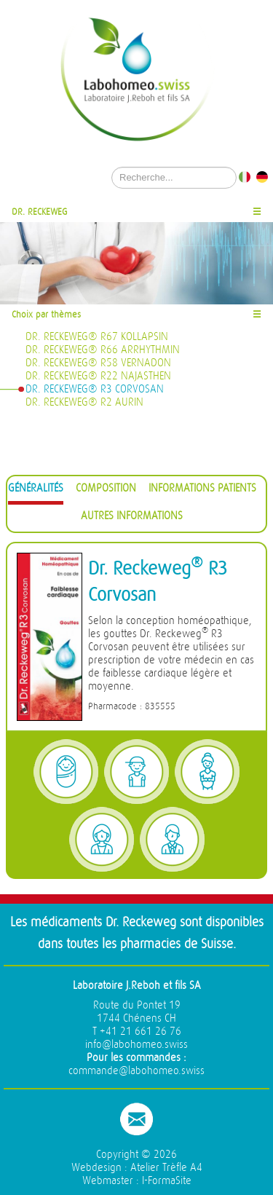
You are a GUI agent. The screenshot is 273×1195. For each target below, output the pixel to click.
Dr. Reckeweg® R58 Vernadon (98, 363)
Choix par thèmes (46, 314)
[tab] (35, 490)
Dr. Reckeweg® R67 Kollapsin (96, 337)
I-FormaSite (166, 1181)
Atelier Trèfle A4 (166, 1168)
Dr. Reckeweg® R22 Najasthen (98, 376)
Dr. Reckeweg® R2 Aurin (84, 402)
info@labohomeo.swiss (136, 1044)
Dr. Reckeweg (40, 211)
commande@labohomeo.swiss (136, 1071)
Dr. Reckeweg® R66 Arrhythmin (102, 350)
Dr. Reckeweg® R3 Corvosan (94, 389)
